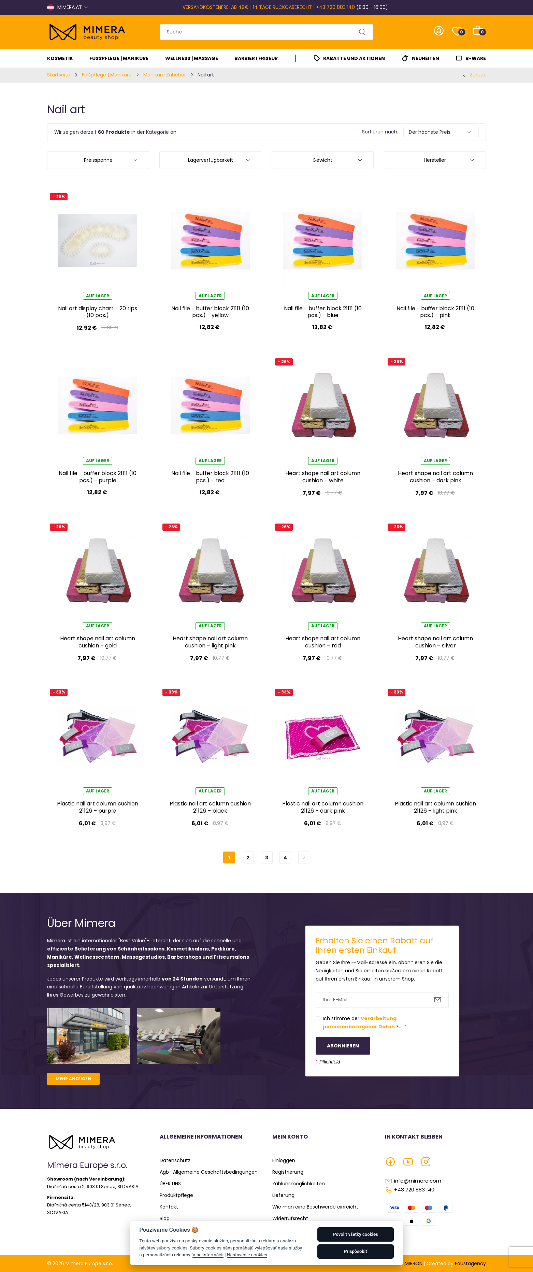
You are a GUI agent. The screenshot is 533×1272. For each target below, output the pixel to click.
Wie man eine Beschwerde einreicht (315, 1206)
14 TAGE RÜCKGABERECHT (282, 7)
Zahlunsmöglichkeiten (298, 1183)
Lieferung (283, 1195)
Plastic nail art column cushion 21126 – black (210, 807)
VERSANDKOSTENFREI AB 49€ (216, 7)
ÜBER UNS (170, 1183)
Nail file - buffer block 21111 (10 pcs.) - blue (323, 311)
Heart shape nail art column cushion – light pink (210, 641)
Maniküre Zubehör (164, 74)
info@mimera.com (417, 1180)
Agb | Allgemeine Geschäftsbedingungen (209, 1172)
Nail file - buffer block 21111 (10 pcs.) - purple (97, 476)
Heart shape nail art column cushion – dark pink (435, 476)
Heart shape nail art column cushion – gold (97, 641)
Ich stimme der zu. (364, 1022)
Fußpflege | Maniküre (118, 58)
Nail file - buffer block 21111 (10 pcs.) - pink (435, 311)
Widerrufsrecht (290, 1218)
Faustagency (470, 1263)
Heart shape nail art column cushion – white (322, 476)
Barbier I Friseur (256, 58)
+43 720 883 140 (335, 7)
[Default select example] (441, 132)
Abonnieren (343, 1045)
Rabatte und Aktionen (354, 58)
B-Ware (475, 58)
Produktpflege (176, 1195)
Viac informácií (208, 1254)
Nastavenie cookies (247, 1254)
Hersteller (435, 160)
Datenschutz (175, 1160)
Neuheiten (425, 58)
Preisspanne (98, 160)
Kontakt (169, 1206)
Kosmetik (60, 58)
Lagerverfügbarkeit (210, 160)
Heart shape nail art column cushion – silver (435, 641)
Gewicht (322, 160)
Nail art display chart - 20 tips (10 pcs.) (97, 311)
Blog (165, 1218)
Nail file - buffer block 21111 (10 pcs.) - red (210, 476)
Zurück (478, 74)
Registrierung (287, 1172)
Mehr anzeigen (73, 1079)
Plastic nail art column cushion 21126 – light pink (435, 807)
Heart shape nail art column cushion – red (322, 641)
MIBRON (413, 1263)
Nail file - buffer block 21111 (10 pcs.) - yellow (210, 311)
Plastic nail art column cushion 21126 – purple (97, 807)
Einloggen (283, 1160)
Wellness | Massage (191, 58)
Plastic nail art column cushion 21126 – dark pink (322, 807)
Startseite (58, 74)
